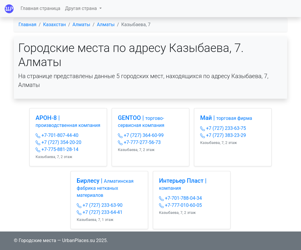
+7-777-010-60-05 (180, 205)
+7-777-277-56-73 (139, 142)
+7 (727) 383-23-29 (223, 135)
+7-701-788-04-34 (180, 198)
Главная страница (40, 8)
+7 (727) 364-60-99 (141, 135)
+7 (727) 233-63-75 (223, 128)
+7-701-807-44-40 (57, 135)
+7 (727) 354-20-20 (58, 142)
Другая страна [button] (81, 8)
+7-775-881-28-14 (57, 149)
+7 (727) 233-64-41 (100, 212)
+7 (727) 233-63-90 (100, 205)
